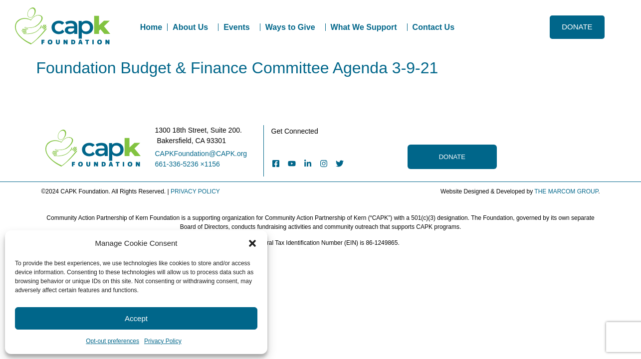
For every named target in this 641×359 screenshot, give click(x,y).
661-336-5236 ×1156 (187, 164)
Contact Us (433, 27)
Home (151, 27)
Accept (136, 318)
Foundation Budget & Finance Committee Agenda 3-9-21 (237, 68)
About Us (193, 27)
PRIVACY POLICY (195, 191)
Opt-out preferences (112, 341)
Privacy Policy (163, 341)
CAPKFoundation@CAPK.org (201, 154)
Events (238, 27)
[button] (252, 243)
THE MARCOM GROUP (566, 191)
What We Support (366, 27)
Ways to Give (292, 27)
